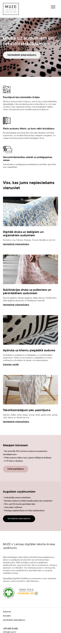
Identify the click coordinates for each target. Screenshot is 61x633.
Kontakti (7, 616)
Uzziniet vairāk (11, 365)
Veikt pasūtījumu (15, 469)
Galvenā (7, 612)
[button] (53, 7)
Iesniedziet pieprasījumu (21, 55)
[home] (11, 9)
